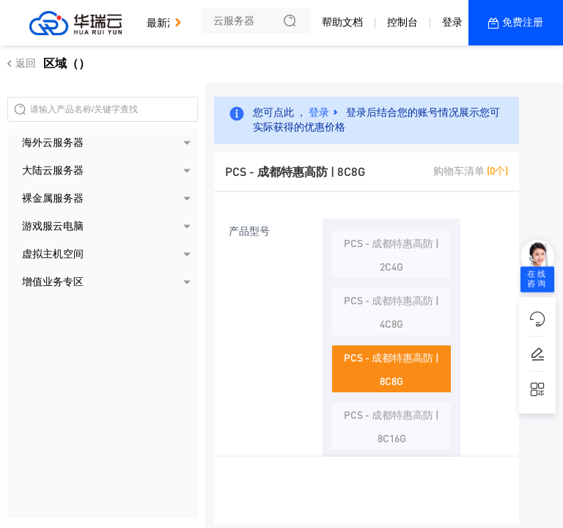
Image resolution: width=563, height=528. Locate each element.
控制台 (402, 22)
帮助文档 (342, 22)
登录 (452, 22)
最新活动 (171, 16)
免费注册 (522, 22)
